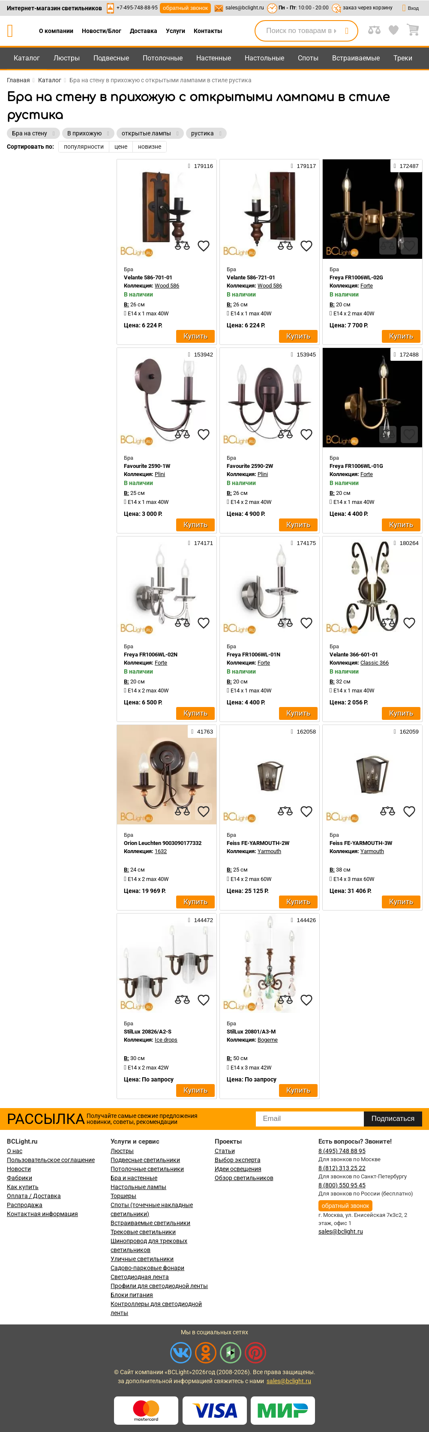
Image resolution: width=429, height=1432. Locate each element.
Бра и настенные (134, 1177)
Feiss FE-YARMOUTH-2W (258, 843)
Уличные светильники (142, 1258)
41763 (202, 731)
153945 (303, 354)
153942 (200, 354)
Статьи (225, 1150)
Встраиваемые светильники (150, 1222)
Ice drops (166, 1040)
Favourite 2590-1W (147, 466)
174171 (200, 542)
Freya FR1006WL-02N (150, 654)
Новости (19, 1168)
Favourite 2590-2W (250, 466)
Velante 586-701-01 (148, 277)
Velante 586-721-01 (251, 277)
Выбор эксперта (238, 1159)
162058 (303, 731)
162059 (406, 731)
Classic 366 (374, 662)
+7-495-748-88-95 (137, 8)
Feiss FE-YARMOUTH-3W (361, 843)
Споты (308, 58)
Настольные (264, 58)
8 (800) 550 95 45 (342, 1185)
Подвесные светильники (145, 1159)
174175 (303, 542)
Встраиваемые (356, 58)
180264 (406, 542)
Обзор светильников (244, 1177)
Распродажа (24, 1204)
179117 (303, 165)
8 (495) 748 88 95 (342, 1150)
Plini (160, 474)
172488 (406, 354)
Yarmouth (269, 851)
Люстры (67, 58)
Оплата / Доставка (34, 1195)
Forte (366, 285)
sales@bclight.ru (244, 8)
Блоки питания (132, 1294)
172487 (406, 165)
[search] (346, 31)
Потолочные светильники (147, 1168)
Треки (402, 58)
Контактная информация (42, 1213)
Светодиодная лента (140, 1276)
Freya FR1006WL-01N (253, 654)
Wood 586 (167, 285)
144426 (303, 920)
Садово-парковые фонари (147, 1267)
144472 (200, 920)
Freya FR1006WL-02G (356, 277)
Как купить (23, 1186)
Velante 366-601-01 (354, 654)
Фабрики (19, 1177)
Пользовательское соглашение (51, 1159)
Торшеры (123, 1195)
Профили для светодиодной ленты (159, 1285)
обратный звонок (185, 8)
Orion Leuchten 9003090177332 (162, 843)
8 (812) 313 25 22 (342, 1168)
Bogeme (268, 1040)
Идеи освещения (238, 1168)
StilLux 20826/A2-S (147, 1031)
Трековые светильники (143, 1231)
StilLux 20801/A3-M (251, 1031)
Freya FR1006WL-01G (356, 466)
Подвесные (111, 58)
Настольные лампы (138, 1186)
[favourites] (203, 246)
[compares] (182, 246)
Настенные (213, 58)
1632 (161, 851)
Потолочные (163, 58)
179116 (200, 165)
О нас (14, 1150)
